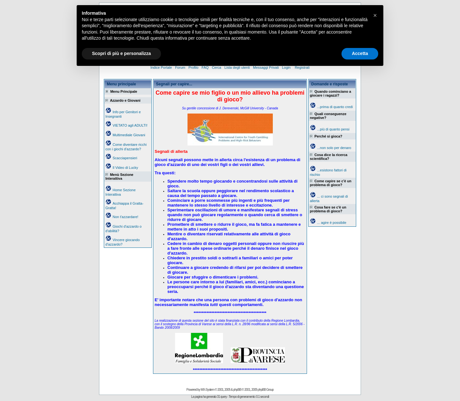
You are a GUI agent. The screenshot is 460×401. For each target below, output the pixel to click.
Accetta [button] (360, 53)
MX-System (207, 389)
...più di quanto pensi (333, 129)
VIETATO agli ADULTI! (129, 125)
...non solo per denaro (334, 148)
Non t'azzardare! (125, 217)
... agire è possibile (331, 222)
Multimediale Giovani (128, 135)
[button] (375, 15)
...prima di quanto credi (335, 107)
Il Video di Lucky (125, 167)
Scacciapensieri (124, 158)
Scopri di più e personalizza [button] (121, 53)
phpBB (237, 389)
